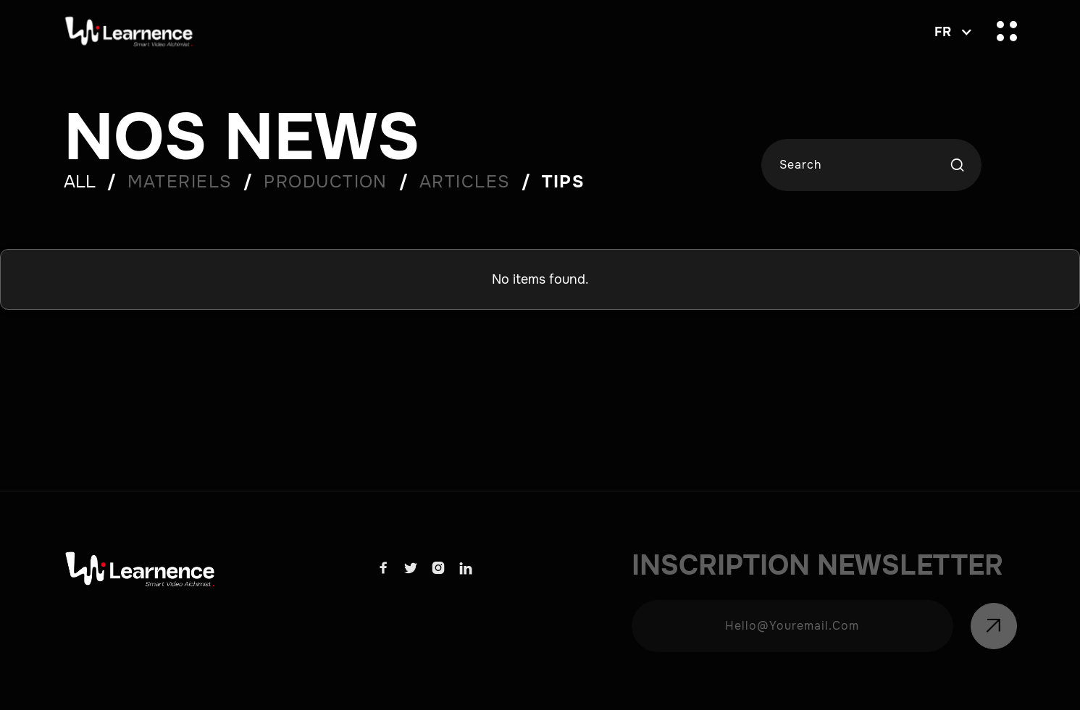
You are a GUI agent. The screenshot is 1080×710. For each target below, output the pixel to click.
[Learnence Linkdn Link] (465, 568)
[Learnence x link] (410, 568)
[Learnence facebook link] (383, 568)
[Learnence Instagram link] (438, 568)
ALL (80, 181)
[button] (950, 32)
